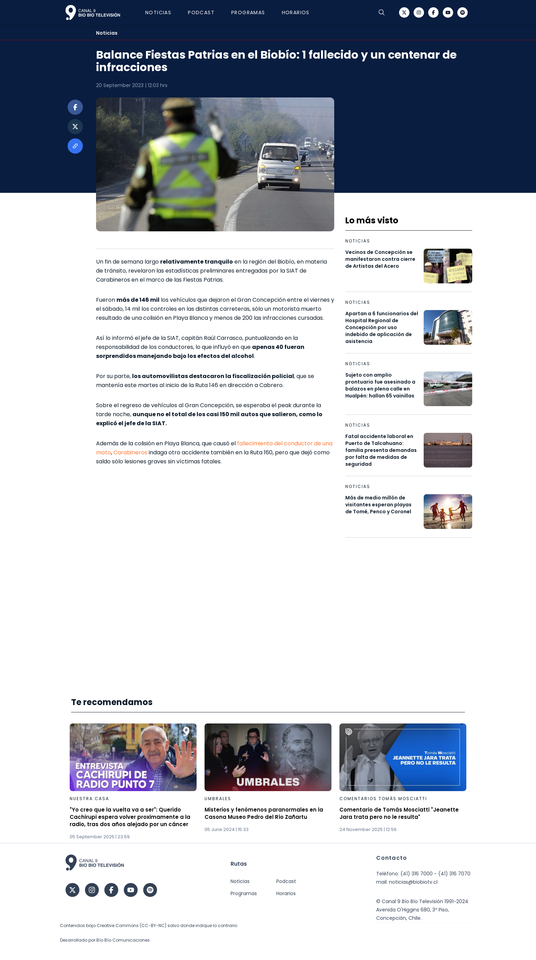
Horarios (296, 12)
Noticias (158, 12)
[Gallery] (268, 781)
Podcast (201, 12)
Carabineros (130, 452)
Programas (248, 12)
